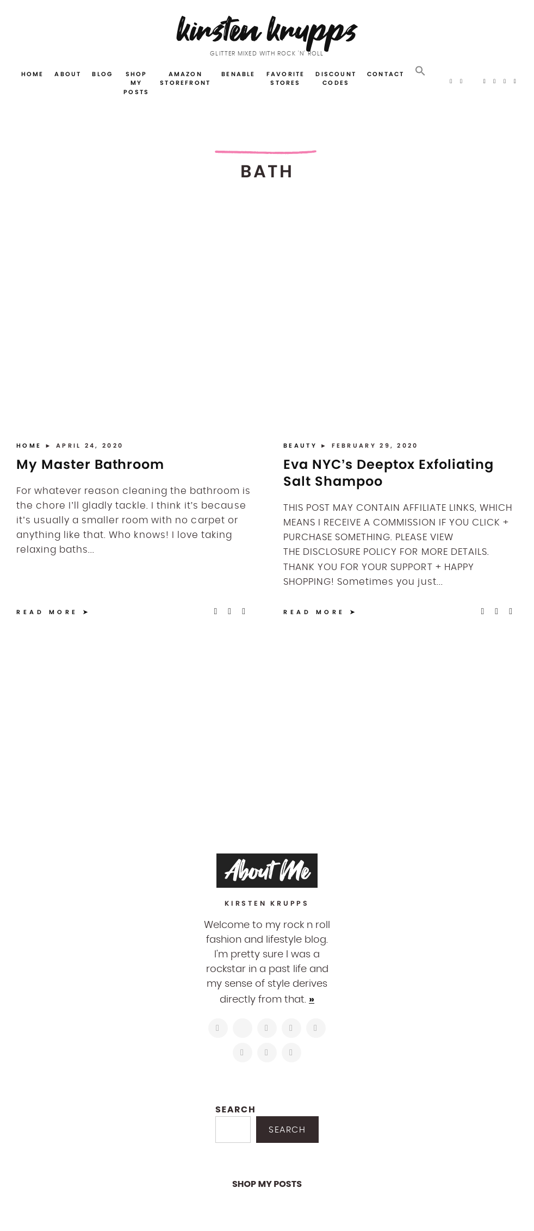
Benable (238, 74)
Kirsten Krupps (267, 29)
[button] (420, 71)
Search (235, 1109)
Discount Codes (335, 79)
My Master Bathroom (90, 464)
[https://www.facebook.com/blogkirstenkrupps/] (267, 1028)
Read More (47, 612)
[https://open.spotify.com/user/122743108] (291, 1052)
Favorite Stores (285, 79)
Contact (385, 74)
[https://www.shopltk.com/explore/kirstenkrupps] (242, 1052)
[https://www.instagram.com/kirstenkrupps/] (218, 1028)
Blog (102, 74)
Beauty (301, 445)
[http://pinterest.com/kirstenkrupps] (291, 1028)
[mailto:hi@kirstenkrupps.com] (267, 1052)
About (67, 74)
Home (32, 74)
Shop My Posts (136, 83)
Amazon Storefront (185, 79)
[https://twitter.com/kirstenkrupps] (242, 1028)
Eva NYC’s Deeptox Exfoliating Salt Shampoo (388, 472)
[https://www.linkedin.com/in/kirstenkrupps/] (316, 1028)
